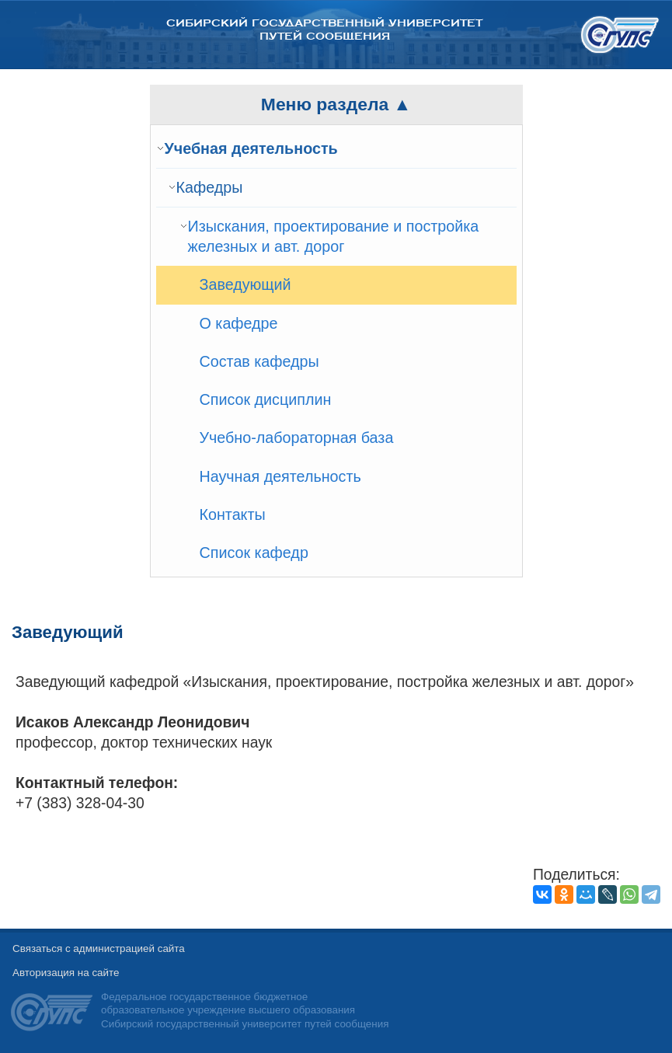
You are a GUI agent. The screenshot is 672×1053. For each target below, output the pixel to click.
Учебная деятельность (251, 148)
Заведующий (245, 284)
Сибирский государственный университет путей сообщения (324, 29)
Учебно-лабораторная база (297, 437)
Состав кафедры (259, 361)
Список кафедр (254, 552)
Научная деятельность (280, 476)
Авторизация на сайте (65, 972)
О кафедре (239, 323)
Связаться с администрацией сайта (98, 948)
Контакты (233, 514)
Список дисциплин (266, 399)
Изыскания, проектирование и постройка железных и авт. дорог (333, 236)
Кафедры (209, 187)
